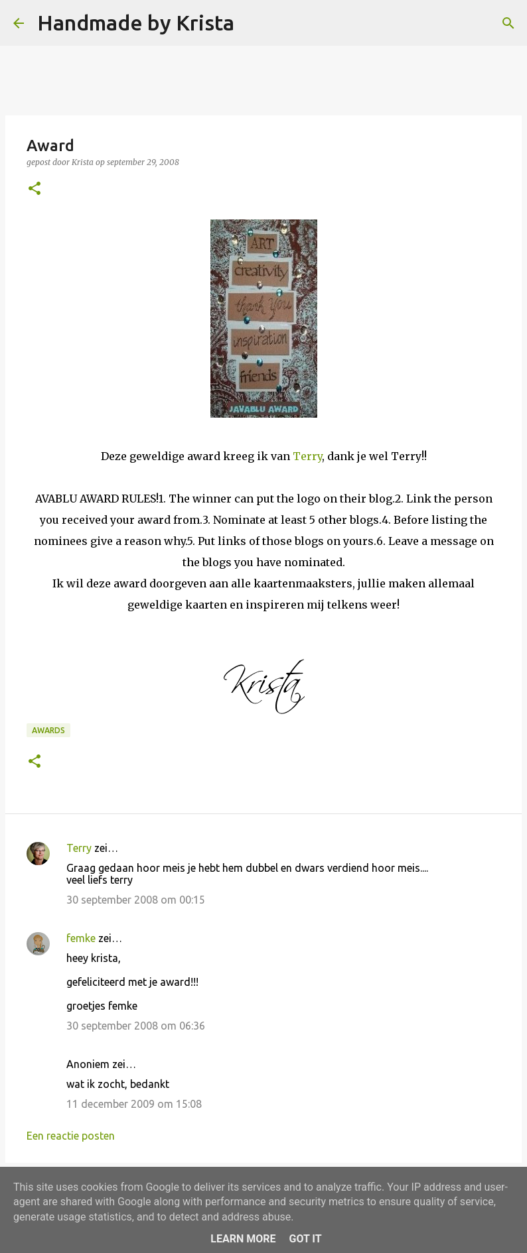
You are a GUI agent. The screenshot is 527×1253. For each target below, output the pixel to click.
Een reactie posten (71, 1136)
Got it (305, 1238)
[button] (34, 189)
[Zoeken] (253, 23)
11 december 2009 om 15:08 (134, 1104)
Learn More (242, 1238)
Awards (48, 730)
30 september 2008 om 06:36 (135, 1026)
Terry (307, 456)
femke (81, 938)
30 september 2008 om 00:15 (135, 900)
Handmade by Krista (135, 22)
